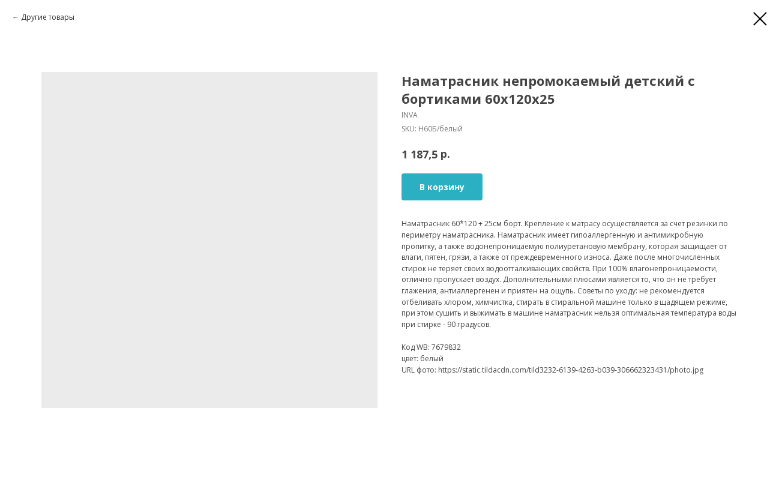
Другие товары (47, 17)
